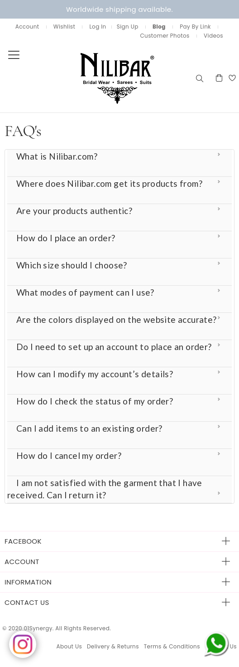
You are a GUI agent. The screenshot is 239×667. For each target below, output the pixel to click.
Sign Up (128, 26)
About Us (69, 646)
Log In (97, 26)
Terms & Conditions (172, 646)
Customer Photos (164, 35)
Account (27, 26)
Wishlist (64, 26)
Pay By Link (195, 26)
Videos (213, 35)
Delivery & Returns (113, 646)
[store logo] (97, 78)
